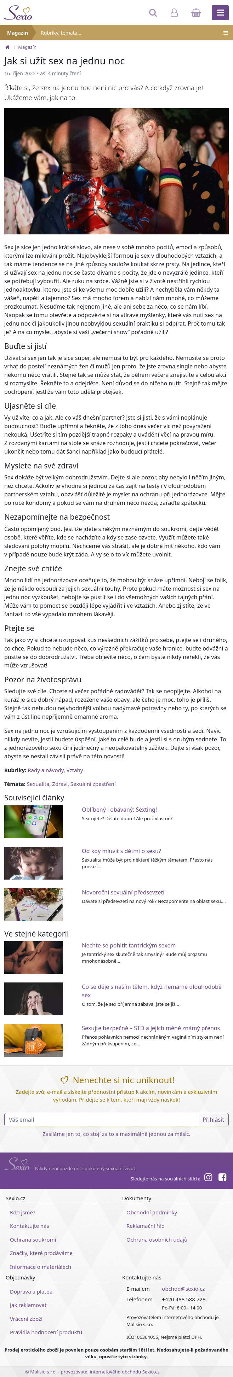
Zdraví (60, 783)
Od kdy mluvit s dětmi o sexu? (121, 851)
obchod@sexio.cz (183, 1288)
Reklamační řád (145, 1225)
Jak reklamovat (28, 1304)
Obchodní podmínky (151, 1212)
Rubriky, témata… (135, 32)
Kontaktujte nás (29, 1225)
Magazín (17, 32)
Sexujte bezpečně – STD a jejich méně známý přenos (151, 1028)
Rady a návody (46, 770)
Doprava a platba (31, 1291)
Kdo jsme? (22, 1212)
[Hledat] (153, 16)
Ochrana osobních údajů (156, 1239)
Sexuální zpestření (93, 783)
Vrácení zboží (26, 1318)
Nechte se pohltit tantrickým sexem (129, 945)
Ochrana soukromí (33, 1239)
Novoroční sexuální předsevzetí (123, 892)
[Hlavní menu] (220, 12)
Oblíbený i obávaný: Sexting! (119, 809)
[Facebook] (222, 1178)
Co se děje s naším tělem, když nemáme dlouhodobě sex (152, 991)
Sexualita (38, 783)
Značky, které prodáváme (41, 1252)
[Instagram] (207, 1178)
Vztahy (75, 770)
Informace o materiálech (40, 1266)
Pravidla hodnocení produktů (46, 1332)
